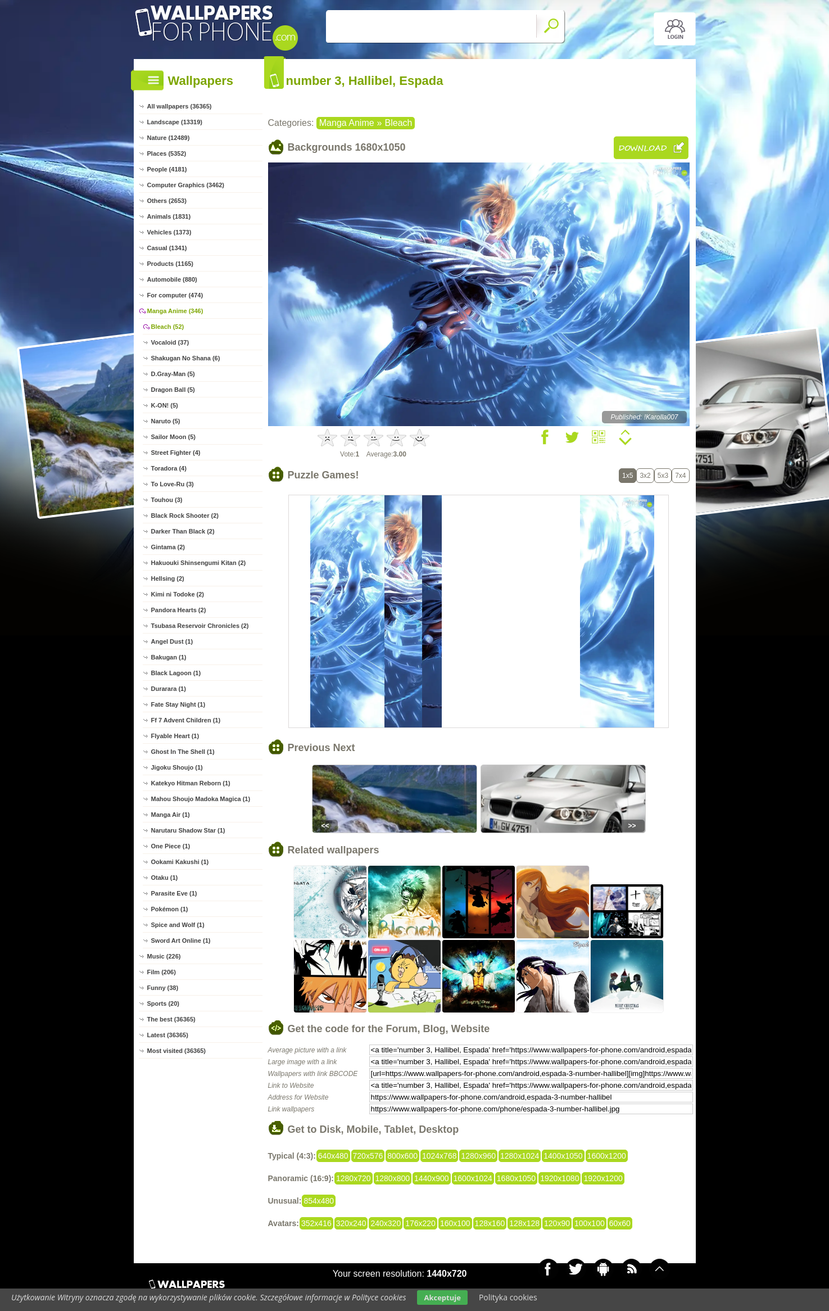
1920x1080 (559, 1178)
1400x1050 (562, 1155)
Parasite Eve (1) (174, 893)
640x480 (333, 1155)
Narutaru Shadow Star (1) (188, 830)
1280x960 (478, 1155)
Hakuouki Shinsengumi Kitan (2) (198, 562)
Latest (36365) (167, 1035)
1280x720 (353, 1178)
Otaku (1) (164, 877)
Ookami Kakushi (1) (180, 861)
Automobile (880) (172, 279)
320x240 (351, 1223)
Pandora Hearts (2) (178, 610)
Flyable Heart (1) (175, 736)
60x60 (620, 1223)
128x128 (524, 1223)
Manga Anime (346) (175, 311)
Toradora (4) (169, 468)
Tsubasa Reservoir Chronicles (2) (200, 625)
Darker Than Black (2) (183, 531)
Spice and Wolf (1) (178, 924)
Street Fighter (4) (176, 452)
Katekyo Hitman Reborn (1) (190, 783)
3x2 (645, 476)
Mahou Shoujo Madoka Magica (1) (201, 798)
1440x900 (431, 1178)
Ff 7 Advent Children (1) (186, 720)
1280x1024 (519, 1155)
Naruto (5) (165, 421)
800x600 (402, 1155)
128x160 (490, 1223)
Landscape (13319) (174, 122)
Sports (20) (163, 1003)
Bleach (399, 123)
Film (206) (161, 972)
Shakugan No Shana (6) (185, 358)
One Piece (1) (171, 846)
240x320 (385, 1223)
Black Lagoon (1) (176, 673)
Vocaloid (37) (170, 342)
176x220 (420, 1223)
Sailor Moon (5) (173, 436)
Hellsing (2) (167, 578)
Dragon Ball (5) (173, 389)
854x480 (318, 1200)
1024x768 (439, 1155)
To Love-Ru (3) (172, 484)
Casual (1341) (167, 248)
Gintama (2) (168, 547)
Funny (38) (163, 987)
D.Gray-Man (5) (173, 373)
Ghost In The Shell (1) (183, 751)
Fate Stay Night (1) (178, 704)
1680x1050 (516, 1178)
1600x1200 (606, 1155)
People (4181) (167, 169)
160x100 (455, 1223)
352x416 (316, 1223)
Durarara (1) (168, 688)
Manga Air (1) (170, 814)
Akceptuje (442, 1297)
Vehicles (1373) (169, 232)
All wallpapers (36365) (179, 106)
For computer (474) (175, 295)
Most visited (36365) (176, 1050)
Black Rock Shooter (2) (185, 515)
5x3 (663, 476)
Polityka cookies (508, 1297)
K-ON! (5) (164, 405)
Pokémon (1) (169, 909)
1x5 (627, 476)
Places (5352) (167, 153)
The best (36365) (171, 1019)
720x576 (368, 1155)
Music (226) (164, 956)
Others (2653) (167, 200)
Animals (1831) (169, 216)
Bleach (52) (167, 326)
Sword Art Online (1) (181, 940)
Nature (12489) (168, 137)
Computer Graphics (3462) (186, 185)
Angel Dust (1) (172, 641)
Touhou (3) (167, 499)
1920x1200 (602, 1178)
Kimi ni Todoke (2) (178, 594)
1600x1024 (473, 1178)
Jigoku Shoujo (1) (177, 767)
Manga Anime (346, 123)
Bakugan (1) (169, 657)
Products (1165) (170, 263)
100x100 (589, 1223)
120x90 (557, 1223)
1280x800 (392, 1178)
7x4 (680, 476)
